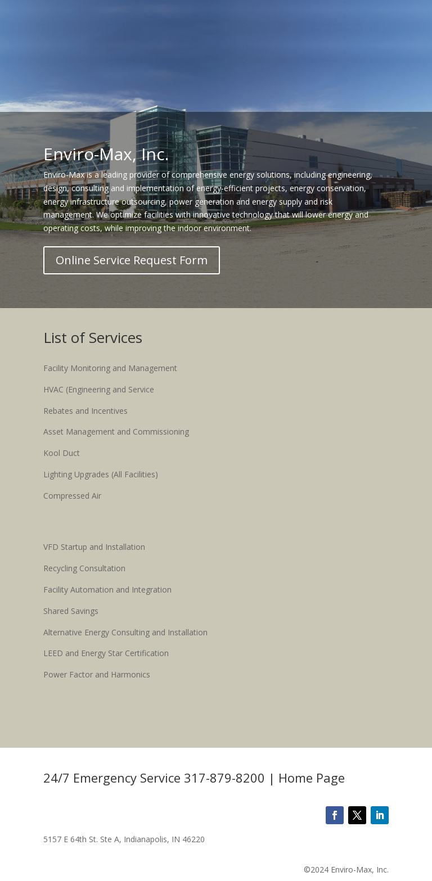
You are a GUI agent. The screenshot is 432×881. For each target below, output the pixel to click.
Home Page (311, 777)
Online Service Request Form (132, 260)
